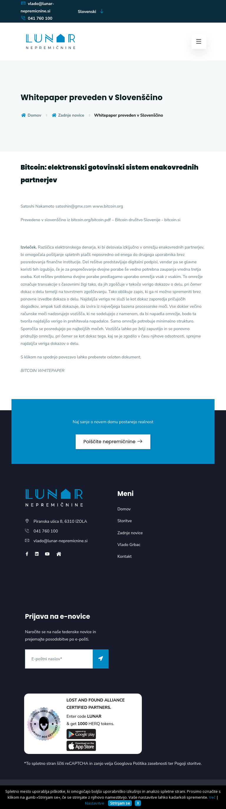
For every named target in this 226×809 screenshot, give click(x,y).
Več (212, 797)
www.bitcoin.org (107, 206)
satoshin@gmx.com (73, 206)
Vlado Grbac (128, 544)
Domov (31, 115)
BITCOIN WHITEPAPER (42, 370)
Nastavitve (94, 803)
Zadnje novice (67, 115)
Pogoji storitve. (188, 763)
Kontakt (124, 556)
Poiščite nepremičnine (112, 441)
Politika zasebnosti (150, 763)
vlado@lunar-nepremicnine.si (60, 541)
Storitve (124, 521)
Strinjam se (120, 803)
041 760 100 (36, 18)
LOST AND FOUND (85, 700)
